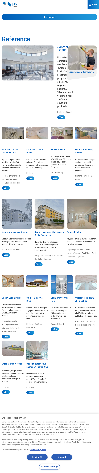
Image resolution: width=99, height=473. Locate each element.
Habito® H (15, 183)
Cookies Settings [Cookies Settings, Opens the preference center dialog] (49, 467)
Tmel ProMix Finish (9, 331)
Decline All (37, 457)
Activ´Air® (91, 321)
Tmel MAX (86, 253)
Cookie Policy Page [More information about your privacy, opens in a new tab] (38, 450)
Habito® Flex (80, 325)
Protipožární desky (42, 256)
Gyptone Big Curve (9, 179)
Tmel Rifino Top (57, 173)
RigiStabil (6, 183)
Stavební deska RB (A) (11, 328)
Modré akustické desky (11, 250)
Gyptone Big (15, 176)
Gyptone (47, 259)
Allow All (62, 457)
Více (61, 117)
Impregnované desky (10, 324)
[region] (49, 443)
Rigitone (60, 112)
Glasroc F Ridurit (57, 324)
